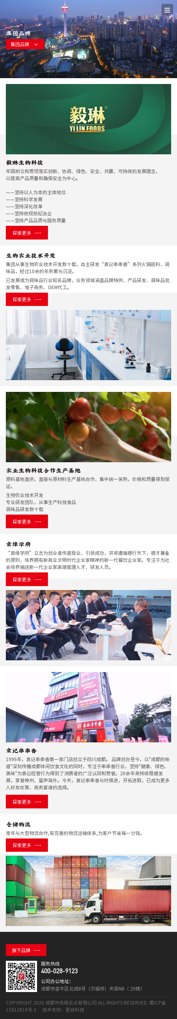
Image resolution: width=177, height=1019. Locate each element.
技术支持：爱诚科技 (63, 1009)
